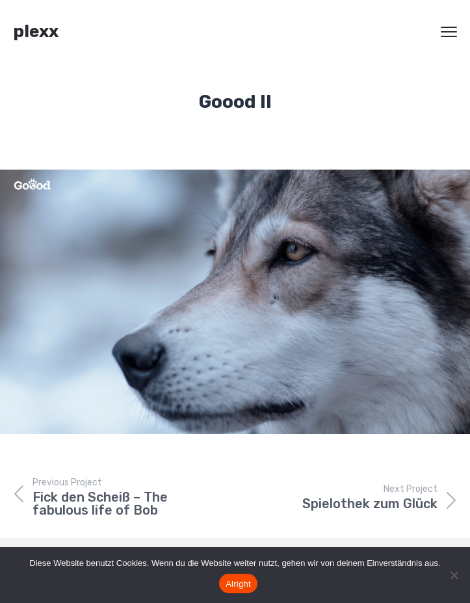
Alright (238, 584)
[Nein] (453, 575)
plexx (36, 31)
